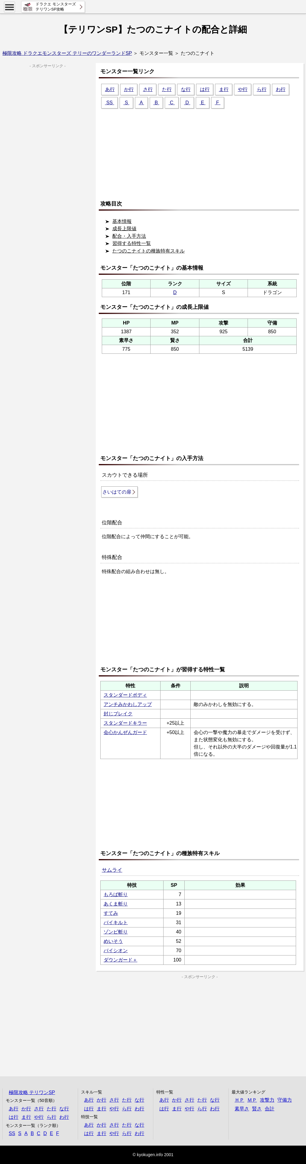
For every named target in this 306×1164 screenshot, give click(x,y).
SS (109, 102)
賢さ (257, 1108)
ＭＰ (252, 1100)
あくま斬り (116, 903)
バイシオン (116, 950)
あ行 (110, 89)
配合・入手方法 (129, 236)
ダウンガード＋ (120, 959)
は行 (205, 89)
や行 (243, 89)
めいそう (113, 941)
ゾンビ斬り (116, 931)
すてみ (111, 913)
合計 (269, 1108)
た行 (167, 89)
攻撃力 (267, 1100)
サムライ (112, 870)
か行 (129, 89)
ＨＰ (239, 1100)
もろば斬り (116, 894)
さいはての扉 (116, 491)
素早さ (242, 1108)
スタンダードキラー (125, 723)
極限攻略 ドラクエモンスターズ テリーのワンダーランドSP (67, 53)
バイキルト (116, 922)
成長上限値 (124, 228)
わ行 (281, 89)
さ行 (148, 89)
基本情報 (122, 221)
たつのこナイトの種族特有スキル (148, 250)
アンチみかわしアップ (128, 704)
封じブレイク (118, 713)
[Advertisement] (201, 151)
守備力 (284, 1100)
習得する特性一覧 (131, 243)
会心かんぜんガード (125, 732)
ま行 (224, 89)
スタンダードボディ (125, 695)
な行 (186, 89)
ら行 (262, 89)
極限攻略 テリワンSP (32, 1092)
